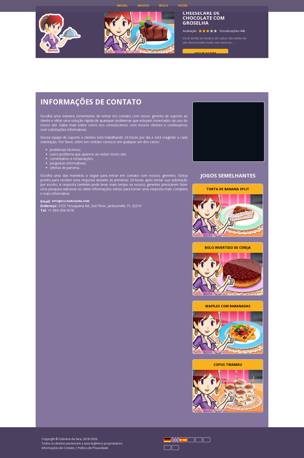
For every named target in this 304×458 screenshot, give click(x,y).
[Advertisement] (152, 74)
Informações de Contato (58, 448)
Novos (143, 5)
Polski (206, 439)
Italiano (198, 439)
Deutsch (167, 439)
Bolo (163, 5)
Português (167, 447)
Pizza (182, 5)
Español (183, 439)
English (175, 439)
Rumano (175, 447)
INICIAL (122, 5)
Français (191, 439)
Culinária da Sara (70, 439)
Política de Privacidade (93, 448)
